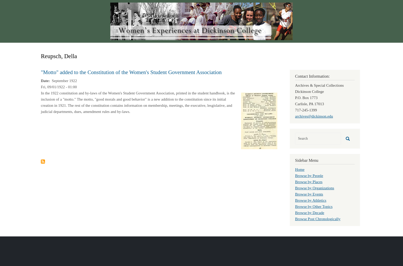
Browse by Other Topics (314, 207)
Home (300, 169)
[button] (259, 120)
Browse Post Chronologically (318, 219)
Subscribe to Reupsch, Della (43, 161)
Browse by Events (309, 194)
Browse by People (309, 176)
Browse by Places (309, 182)
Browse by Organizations (314, 188)
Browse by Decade (309, 213)
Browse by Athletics (310, 200)
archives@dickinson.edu (314, 116)
